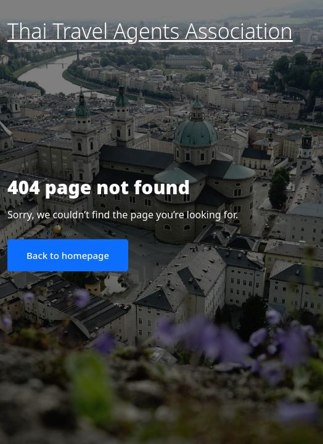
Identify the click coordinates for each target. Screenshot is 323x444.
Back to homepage (68, 255)
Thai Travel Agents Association (150, 31)
